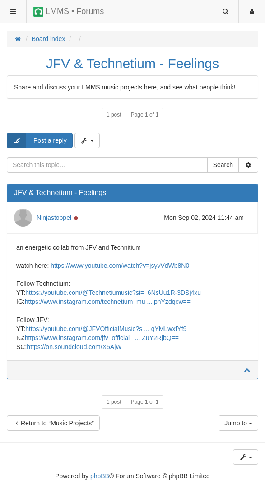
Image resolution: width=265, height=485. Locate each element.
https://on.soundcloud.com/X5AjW (74, 346)
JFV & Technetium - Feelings (132, 63)
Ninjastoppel (54, 217)
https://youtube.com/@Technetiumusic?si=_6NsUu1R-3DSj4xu (113, 292)
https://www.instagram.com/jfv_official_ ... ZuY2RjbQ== (102, 337)
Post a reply (37, 140)
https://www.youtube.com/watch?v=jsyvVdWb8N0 (120, 265)
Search (223, 164)
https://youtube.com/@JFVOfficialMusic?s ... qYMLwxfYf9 (105, 328)
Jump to (238, 423)
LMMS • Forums (68, 12)
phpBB (99, 476)
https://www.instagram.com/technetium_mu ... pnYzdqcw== (108, 301)
